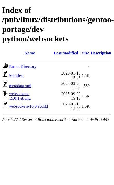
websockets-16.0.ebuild (28, 106)
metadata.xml (20, 86)
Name (30, 53)
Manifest (16, 75)
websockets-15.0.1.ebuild (20, 95)
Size (85, 53)
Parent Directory (22, 66)
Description (101, 53)
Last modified (66, 53)
